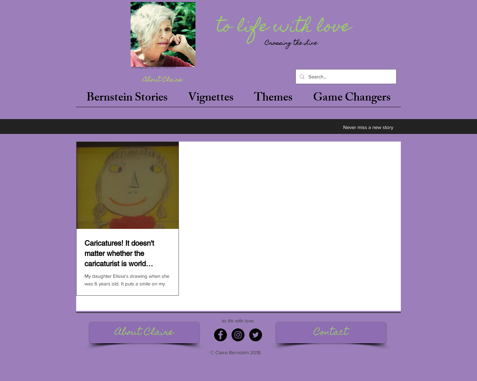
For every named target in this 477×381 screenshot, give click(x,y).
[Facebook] (220, 334)
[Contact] (331, 332)
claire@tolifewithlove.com (330, 349)
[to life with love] (285, 27)
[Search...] (345, 76)
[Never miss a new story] (368, 127)
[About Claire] (162, 80)
